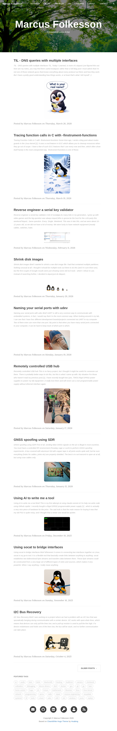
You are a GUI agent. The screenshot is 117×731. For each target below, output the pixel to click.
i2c (38, 690)
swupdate (87, 694)
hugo (31, 690)
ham (90, 686)
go (84, 686)
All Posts (35, 4)
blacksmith (48, 682)
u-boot (41, 698)
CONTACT (104, 4)
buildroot (69, 682)
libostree (68, 690)
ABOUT (92, 4)
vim (64, 698)
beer (30, 682)
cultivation (19, 686)
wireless (72, 698)
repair (58, 694)
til (70, 4)
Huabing (74, 721)
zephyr (90, 698)
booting (59, 682)
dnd (55, 686)
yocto (82, 698)
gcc (71, 686)
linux (78, 690)
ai (16, 682)
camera (80, 682)
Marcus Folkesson (12, 3)
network (18, 694)
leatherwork (56, 690)
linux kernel (88, 690)
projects (59, 4)
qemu (42, 694)
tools (33, 698)
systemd (18, 698)
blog (47, 4)
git (78, 686)
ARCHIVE (80, 4)
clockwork (90, 682)
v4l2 (57, 698)
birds (38, 682)
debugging (31, 686)
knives (45, 690)
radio (50, 694)
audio (23, 682)
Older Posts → (89, 668)
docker (63, 686)
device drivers (44, 686)
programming (30, 694)
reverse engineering (72, 694)
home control (20, 690)
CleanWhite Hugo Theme (57, 721)
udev (49, 698)
